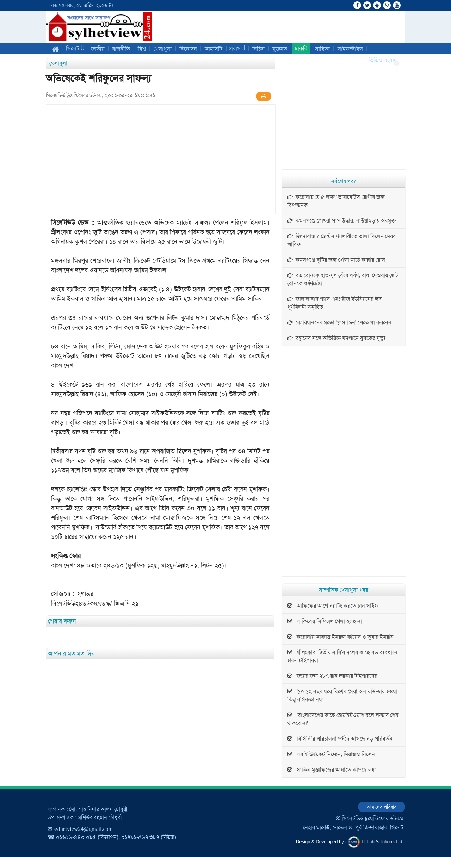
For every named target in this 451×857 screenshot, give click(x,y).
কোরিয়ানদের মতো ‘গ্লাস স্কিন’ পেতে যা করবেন (339, 322)
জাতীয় (97, 49)
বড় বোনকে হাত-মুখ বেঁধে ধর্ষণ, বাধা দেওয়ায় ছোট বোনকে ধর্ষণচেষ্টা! (343, 279)
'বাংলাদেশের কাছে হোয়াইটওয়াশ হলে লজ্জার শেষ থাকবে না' (342, 719)
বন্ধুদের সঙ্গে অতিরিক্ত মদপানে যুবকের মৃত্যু (336, 338)
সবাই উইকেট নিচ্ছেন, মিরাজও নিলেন (331, 754)
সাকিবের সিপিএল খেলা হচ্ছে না (324, 621)
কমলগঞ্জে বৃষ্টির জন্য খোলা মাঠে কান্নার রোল (336, 259)
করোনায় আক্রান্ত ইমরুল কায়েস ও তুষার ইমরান (340, 636)
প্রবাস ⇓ (237, 48)
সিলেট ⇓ (75, 48)
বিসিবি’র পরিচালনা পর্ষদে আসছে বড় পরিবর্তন (340, 738)
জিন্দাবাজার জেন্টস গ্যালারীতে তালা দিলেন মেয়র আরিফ (341, 240)
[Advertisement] (160, 159)
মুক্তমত (279, 49)
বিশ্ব (142, 49)
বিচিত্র (258, 49)
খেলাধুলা (163, 49)
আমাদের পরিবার (381, 807)
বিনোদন (188, 49)
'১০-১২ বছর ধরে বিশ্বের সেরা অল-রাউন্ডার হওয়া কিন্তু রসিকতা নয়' (342, 695)
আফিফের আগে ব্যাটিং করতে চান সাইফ (332, 605)
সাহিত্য (322, 49)
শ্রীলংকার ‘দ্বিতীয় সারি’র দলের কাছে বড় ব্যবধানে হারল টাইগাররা (342, 656)
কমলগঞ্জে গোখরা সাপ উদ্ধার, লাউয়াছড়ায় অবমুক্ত (341, 220)
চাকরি (301, 48)
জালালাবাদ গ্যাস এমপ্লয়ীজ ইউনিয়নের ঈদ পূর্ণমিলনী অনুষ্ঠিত (334, 303)
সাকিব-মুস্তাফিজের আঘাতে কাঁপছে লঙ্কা (332, 769)
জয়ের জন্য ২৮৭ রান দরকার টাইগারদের (332, 676)
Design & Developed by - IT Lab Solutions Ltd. (349, 842)
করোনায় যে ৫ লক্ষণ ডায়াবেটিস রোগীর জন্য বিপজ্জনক (335, 201)
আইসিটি (213, 49)
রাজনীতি (121, 49)
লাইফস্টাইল (350, 49)
